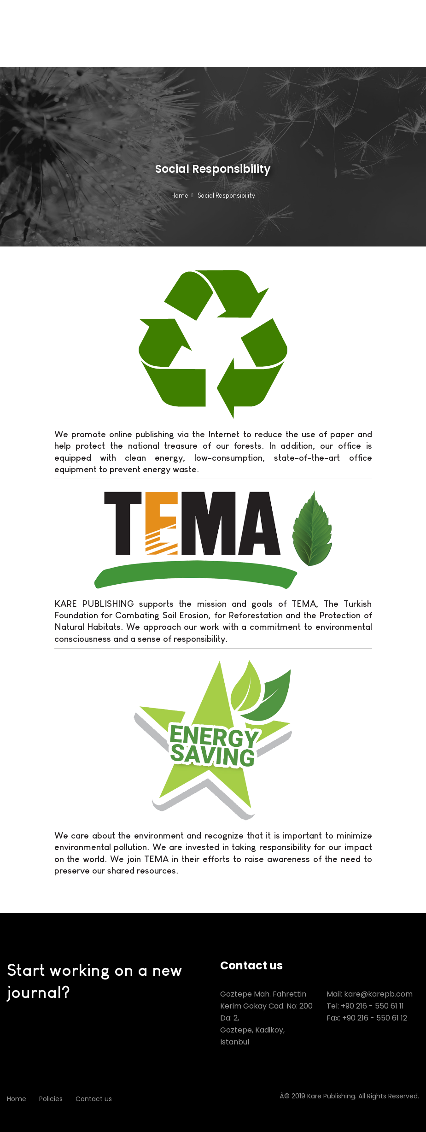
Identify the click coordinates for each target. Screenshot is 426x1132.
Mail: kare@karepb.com (370, 994)
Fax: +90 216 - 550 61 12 (367, 1018)
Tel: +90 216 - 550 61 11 (365, 1006)
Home (179, 195)
